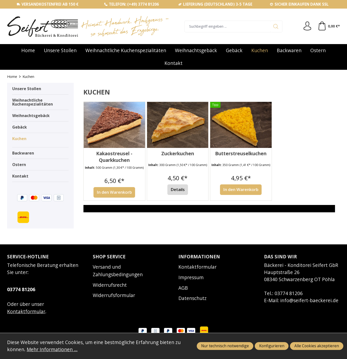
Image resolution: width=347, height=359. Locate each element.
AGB (183, 288)
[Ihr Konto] (307, 26)
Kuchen (19, 138)
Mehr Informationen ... (52, 349)
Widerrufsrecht (110, 285)
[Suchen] (276, 26)
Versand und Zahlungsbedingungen (118, 270)
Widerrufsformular (114, 295)
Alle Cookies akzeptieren (316, 345)
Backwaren (23, 153)
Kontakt (20, 176)
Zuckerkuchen (177, 153)
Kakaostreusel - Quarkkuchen (114, 156)
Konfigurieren (271, 345)
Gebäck (19, 127)
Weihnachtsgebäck (31, 115)
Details (178, 189)
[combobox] (228, 26)
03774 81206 (21, 289)
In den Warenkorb (114, 192)
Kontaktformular (26, 311)
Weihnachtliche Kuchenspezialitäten (32, 102)
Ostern (19, 164)
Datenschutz (192, 298)
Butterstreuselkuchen (240, 153)
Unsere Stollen (26, 88)
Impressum (191, 277)
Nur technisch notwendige (225, 345)
